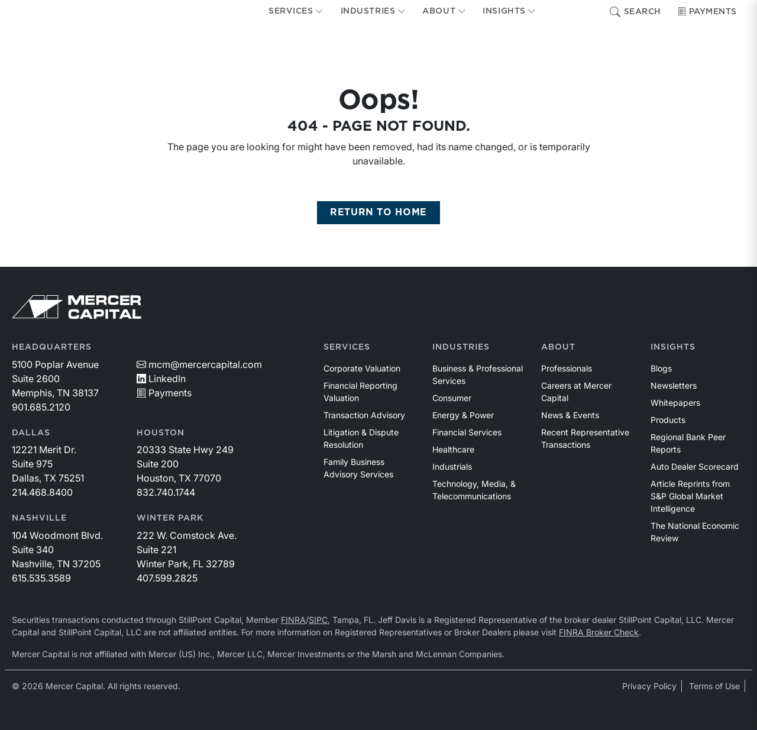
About (558, 347)
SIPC (318, 620)
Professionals (566, 368)
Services (346, 347)
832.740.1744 (166, 492)
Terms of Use (714, 686)
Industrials (452, 466)
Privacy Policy (649, 686)
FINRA (293, 620)
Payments (707, 12)
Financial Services (467, 432)
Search (635, 12)
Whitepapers (675, 403)
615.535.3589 (41, 578)
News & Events (570, 415)
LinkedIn (161, 379)
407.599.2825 (167, 578)
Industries (461, 347)
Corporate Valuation (361, 368)
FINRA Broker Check (599, 632)
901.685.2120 (41, 407)
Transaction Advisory (364, 415)
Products (668, 420)
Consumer (451, 398)
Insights (673, 347)
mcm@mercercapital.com (199, 364)
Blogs (661, 368)
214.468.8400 (42, 492)
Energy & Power (463, 415)
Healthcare (453, 449)
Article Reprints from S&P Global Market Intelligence (690, 496)
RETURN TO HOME (378, 212)
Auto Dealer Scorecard (695, 466)
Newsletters (674, 385)
